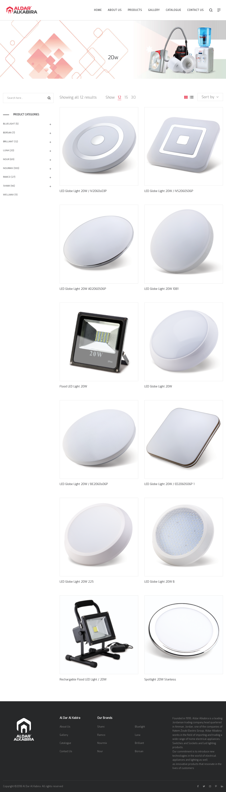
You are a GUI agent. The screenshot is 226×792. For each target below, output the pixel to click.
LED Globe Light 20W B (159, 582)
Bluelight (9, 123)
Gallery (64, 735)
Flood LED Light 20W (73, 386)
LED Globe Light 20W (158, 386)
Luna (6, 150)
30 (133, 97)
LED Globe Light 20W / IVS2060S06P (168, 191)
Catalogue (65, 743)
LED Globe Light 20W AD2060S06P (83, 289)
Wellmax (8, 194)
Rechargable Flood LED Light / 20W (83, 679)
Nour (6, 159)
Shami (6, 185)
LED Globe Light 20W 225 (77, 582)
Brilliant (8, 141)
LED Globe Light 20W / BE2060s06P (84, 484)
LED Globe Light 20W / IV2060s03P (83, 191)
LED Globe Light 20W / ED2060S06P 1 (169, 484)
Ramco (7, 176)
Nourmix (8, 168)
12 (119, 97)
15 (126, 97)
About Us (65, 726)
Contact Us (66, 751)
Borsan (7, 132)
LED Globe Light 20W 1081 (161, 289)
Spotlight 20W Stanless (160, 679)
